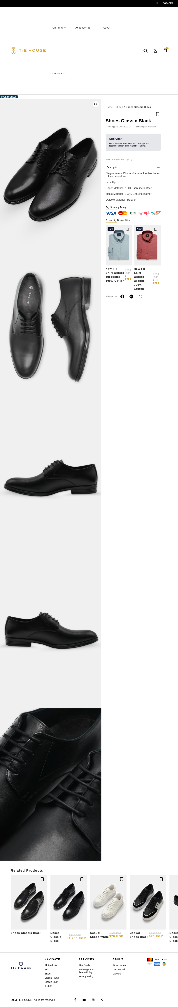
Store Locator (120, 965)
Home (109, 107)
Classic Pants (52, 977)
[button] (96, 104)
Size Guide (84, 965)
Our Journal (119, 969)
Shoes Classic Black (26, 933)
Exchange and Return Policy (86, 971)
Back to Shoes (8, 97)
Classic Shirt (51, 982)
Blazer (48, 973)
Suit (47, 969)
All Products (51, 965)
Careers (117, 973)
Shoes (119, 107)
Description (112, 167)
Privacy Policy (86, 976)
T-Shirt (48, 986)
